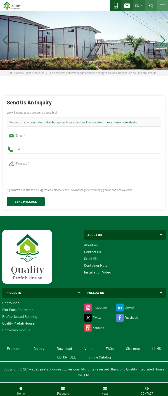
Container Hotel (96, 265)
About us (91, 245)
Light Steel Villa (34, 73)
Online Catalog (99, 357)
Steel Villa (91, 258)
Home (15, 73)
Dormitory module (16, 330)
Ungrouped (11, 303)
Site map (133, 348)
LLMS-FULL (66, 357)
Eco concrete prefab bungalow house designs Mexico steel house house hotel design (81, 122)
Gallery (39, 348)
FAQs (110, 348)
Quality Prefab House (18, 323)
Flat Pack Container (17, 309)
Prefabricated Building (19, 316)
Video (89, 348)
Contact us (92, 252)
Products (14, 348)
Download (64, 348)
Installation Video (97, 272)
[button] (79, 65)
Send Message (26, 201)
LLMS (156, 348)
